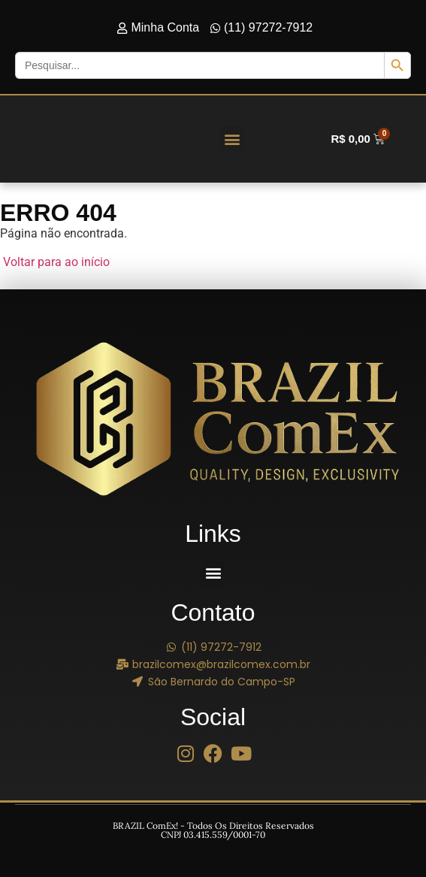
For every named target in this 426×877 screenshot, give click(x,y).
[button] (232, 138)
